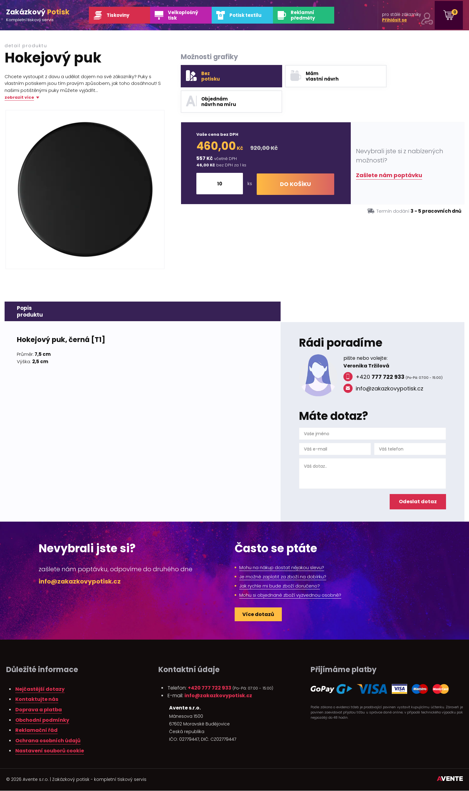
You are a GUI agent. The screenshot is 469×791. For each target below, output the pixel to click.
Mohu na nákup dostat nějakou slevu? (281, 568)
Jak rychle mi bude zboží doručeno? (279, 586)
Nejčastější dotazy (40, 689)
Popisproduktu (30, 312)
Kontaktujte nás (36, 699)
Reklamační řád (36, 730)
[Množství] (221, 158)
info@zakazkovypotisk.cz (383, 389)
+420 (373, 377)
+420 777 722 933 (209, 688)
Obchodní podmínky (42, 720)
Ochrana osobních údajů (48, 740)
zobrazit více (19, 98)
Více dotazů (258, 614)
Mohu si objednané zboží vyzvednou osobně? (290, 595)
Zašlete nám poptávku (389, 150)
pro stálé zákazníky (402, 16)
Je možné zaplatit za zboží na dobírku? (282, 577)
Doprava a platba (38, 709)
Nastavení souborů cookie (49, 751)
